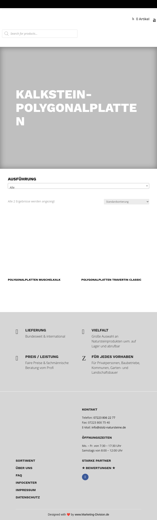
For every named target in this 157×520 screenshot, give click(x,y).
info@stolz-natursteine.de (108, 427)
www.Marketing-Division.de (92, 514)
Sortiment (25, 461)
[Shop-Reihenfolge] (126, 201)
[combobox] (78, 186)
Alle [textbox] (12, 187)
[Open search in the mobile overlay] (39, 34)
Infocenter (26, 483)
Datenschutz (28, 497)
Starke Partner (96, 461)
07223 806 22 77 (104, 418)
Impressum (26, 490)
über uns (24, 468)
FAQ (19, 475)
